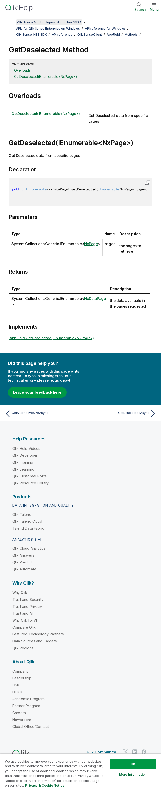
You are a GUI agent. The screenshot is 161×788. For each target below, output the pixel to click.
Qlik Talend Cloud (27, 521)
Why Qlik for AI (24, 620)
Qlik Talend (21, 514)
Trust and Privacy (27, 606)
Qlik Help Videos (26, 448)
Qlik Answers (23, 555)
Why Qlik (19, 592)
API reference (62, 34)
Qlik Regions (23, 648)
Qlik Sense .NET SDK (31, 34)
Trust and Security (27, 599)
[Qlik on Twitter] (125, 752)
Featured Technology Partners (38, 634)
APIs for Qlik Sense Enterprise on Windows (48, 28)
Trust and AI (22, 613)
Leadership (22, 678)
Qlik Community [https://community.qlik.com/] (101, 752)
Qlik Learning (23, 469)
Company (20, 671)
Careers (19, 713)
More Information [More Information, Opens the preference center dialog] (133, 774)
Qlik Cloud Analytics (29, 548)
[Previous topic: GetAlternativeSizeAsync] (41, 413)
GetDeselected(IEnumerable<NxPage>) (45, 76)
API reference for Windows (105, 28)
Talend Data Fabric (28, 528)
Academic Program (28, 699)
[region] (80, 771)
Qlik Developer (24, 455)
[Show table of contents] (10, 22)
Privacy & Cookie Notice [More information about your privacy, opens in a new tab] (44, 785)
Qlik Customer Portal (29, 476)
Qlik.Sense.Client (89, 34)
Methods (131, 34)
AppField (113, 34)
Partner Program (26, 706)
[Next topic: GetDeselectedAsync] (119, 413)
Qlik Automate (24, 569)
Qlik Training (22, 462)
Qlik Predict (22, 562)
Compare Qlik (24, 627)
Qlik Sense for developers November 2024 (49, 22)
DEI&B (17, 692)
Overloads (22, 70)
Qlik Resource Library (30, 483)
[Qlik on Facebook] (144, 752)
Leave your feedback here (37, 392)
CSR (15, 685)
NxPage (91, 243)
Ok (133, 764)
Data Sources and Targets (34, 641)
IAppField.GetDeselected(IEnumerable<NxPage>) (51, 338)
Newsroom (21, 720)
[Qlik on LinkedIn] (134, 752)
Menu (154, 9)
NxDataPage (95, 298)
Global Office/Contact (30, 726)
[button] (147, 182)
